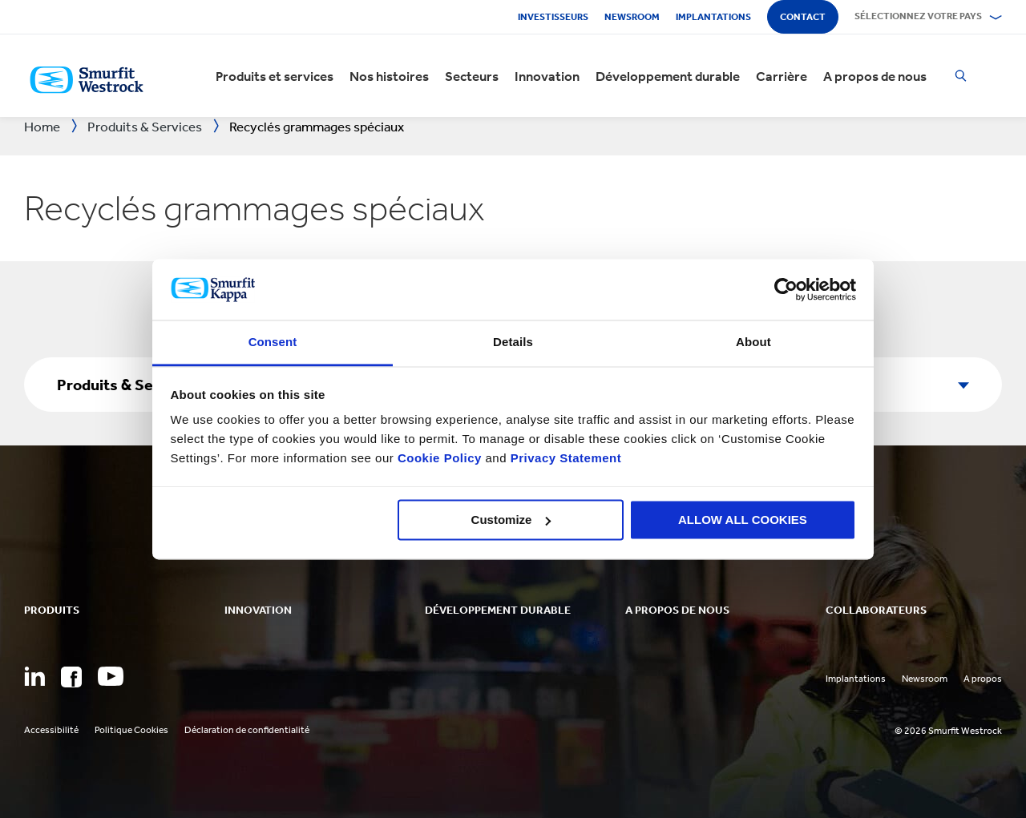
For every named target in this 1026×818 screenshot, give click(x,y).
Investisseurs (553, 16)
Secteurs (472, 76)
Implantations (713, 16)
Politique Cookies (131, 729)
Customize (511, 519)
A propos (982, 678)
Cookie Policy (440, 458)
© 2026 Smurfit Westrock (948, 730)
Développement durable (668, 76)
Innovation (547, 76)
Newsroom (632, 16)
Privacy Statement (564, 458)
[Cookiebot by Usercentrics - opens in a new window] (786, 289)
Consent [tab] (272, 342)
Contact (803, 16)
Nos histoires (389, 76)
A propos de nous (875, 76)
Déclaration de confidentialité (246, 729)
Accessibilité (51, 729)
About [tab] (753, 342)
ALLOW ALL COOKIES (742, 519)
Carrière (781, 76)
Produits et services (274, 76)
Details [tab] (513, 342)
